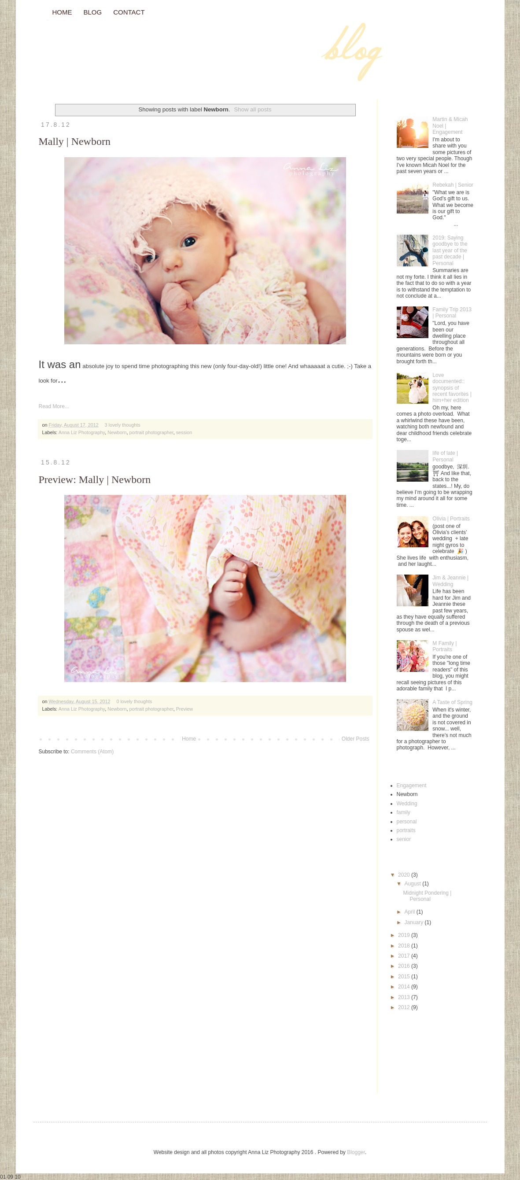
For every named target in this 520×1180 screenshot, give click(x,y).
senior (404, 839)
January (414, 922)
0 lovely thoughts (134, 701)
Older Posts (355, 739)
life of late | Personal (445, 456)
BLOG (93, 12)
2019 (404, 935)
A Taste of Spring (452, 702)
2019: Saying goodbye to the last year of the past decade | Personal (449, 250)
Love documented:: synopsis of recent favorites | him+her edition (452, 388)
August (413, 884)
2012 (404, 1007)
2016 (404, 966)
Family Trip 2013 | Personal (452, 312)
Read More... (54, 406)
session (184, 432)
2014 (404, 987)
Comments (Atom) (92, 752)
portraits (406, 830)
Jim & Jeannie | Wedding (450, 581)
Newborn (116, 432)
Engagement (412, 785)
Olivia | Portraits (450, 519)
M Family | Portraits (444, 646)
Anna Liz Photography (82, 432)
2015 (404, 977)
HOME (62, 12)
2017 (404, 956)
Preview (184, 709)
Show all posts (253, 109)
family (403, 812)
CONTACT (128, 12)
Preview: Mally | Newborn (95, 479)
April (410, 912)
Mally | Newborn (75, 141)
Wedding (407, 803)
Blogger (356, 1152)
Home (189, 739)
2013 (404, 997)
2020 (404, 875)
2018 (404, 946)
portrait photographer (151, 432)
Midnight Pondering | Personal (427, 896)
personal (407, 822)
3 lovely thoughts (122, 425)
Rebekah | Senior (452, 185)
